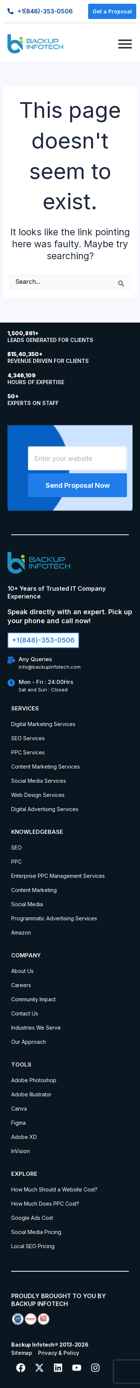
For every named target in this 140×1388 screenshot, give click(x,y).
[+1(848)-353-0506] (10, 10)
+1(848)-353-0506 (45, 11)
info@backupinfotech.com (50, 667)
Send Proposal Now (78, 485)
